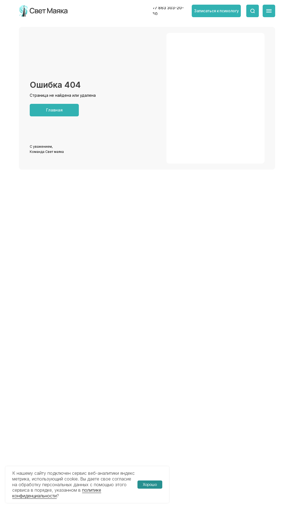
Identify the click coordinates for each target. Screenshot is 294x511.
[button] (216, 11)
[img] (43, 11)
